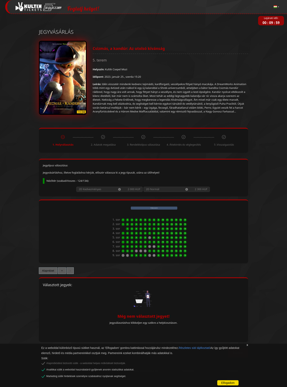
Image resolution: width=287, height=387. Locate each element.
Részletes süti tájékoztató (194, 347)
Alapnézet (48, 270)
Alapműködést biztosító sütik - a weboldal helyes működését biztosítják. (86, 363)
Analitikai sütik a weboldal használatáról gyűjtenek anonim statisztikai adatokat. (90, 369)
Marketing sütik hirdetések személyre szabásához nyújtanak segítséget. (86, 376)
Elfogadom (228, 382)
